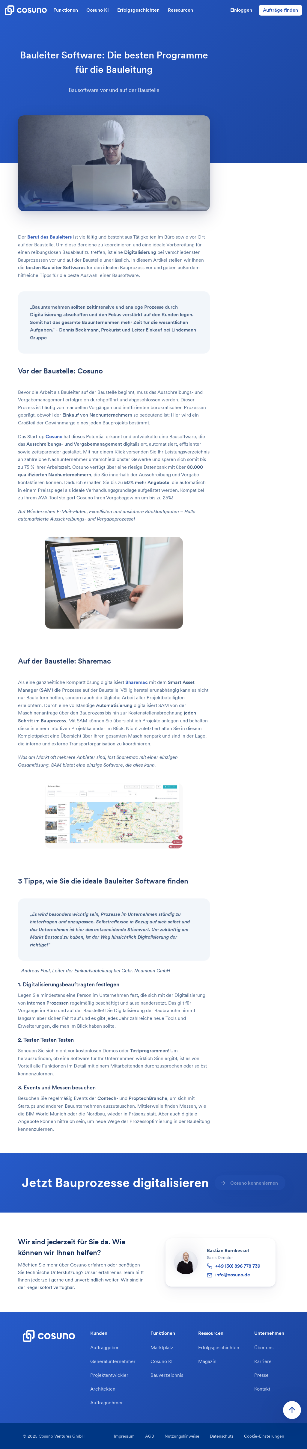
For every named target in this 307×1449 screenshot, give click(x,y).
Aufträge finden (280, 10)
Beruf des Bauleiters (49, 245)
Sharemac (136, 690)
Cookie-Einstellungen (264, 1436)
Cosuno (54, 444)
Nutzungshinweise (182, 1436)
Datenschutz (222, 1436)
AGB (149, 1436)
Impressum (124, 1436)
